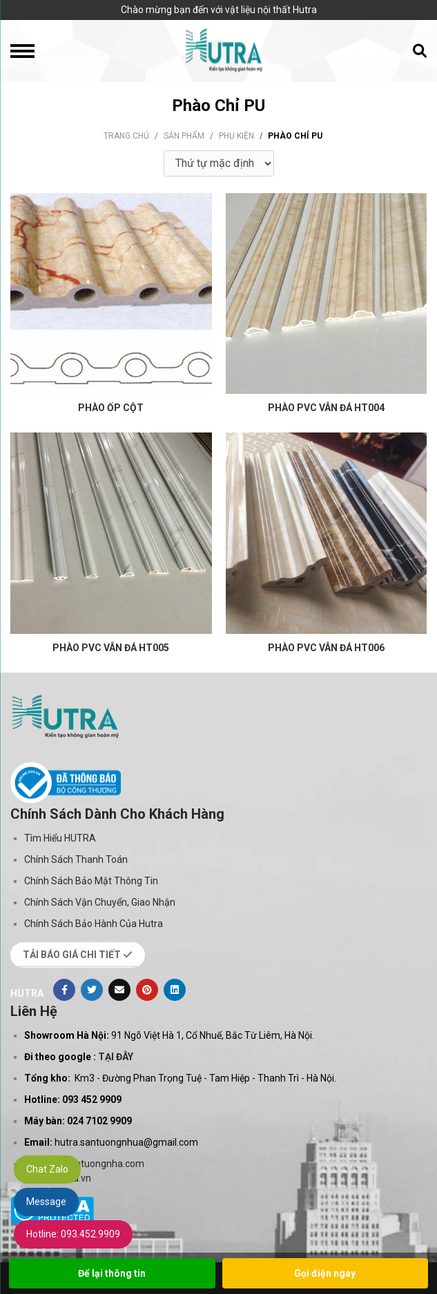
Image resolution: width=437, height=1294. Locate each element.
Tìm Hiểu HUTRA (60, 838)
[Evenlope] (119, 990)
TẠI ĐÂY (115, 1056)
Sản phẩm (184, 136)
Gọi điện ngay (325, 1273)
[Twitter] (92, 990)
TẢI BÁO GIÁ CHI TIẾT (78, 954)
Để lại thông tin (112, 1273)
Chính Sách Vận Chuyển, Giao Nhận (99, 902)
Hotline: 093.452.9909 (73, 1234)
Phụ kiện (236, 136)
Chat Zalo (47, 1169)
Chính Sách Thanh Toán (76, 859)
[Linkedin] (175, 990)
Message (46, 1201)
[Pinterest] (147, 990)
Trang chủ (126, 136)
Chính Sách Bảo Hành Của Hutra (93, 923)
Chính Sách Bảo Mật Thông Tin (91, 880)
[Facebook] (64, 990)
